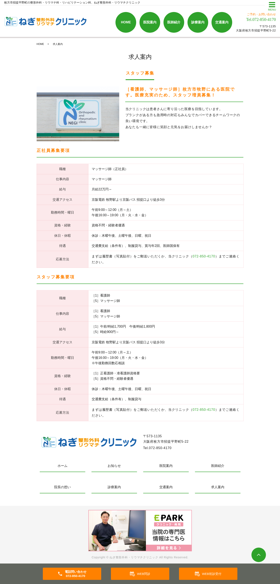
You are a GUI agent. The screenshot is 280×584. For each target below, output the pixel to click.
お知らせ (114, 465)
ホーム (62, 465)
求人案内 (217, 487)
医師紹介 (173, 22)
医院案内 (149, 22)
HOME (126, 22)
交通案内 (221, 22)
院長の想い (62, 487)
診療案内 (197, 22)
